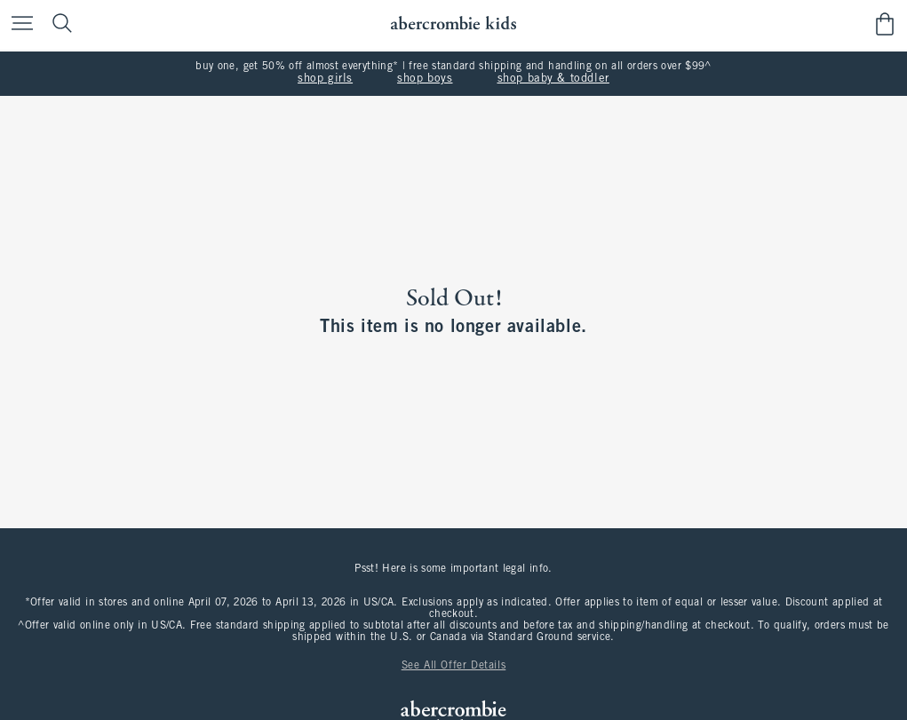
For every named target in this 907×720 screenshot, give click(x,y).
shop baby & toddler (553, 79)
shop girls (325, 79)
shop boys (424, 79)
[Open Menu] (18, 24)
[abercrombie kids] (453, 24)
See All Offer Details (454, 666)
